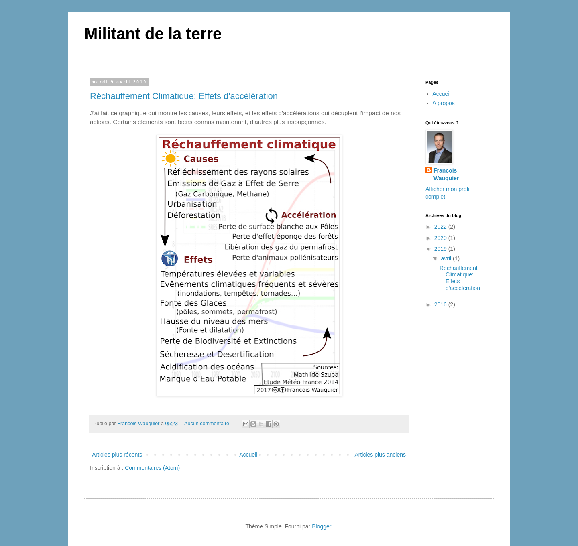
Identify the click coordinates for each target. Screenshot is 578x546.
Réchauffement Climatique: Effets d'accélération (184, 96)
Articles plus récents (117, 454)
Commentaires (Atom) (152, 468)
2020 (441, 238)
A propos (444, 103)
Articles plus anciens (380, 454)
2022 (441, 226)
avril (447, 258)
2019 (441, 249)
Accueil (248, 454)
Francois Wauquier (446, 174)
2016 (441, 304)
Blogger (321, 526)
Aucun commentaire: (208, 423)
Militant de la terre (153, 34)
